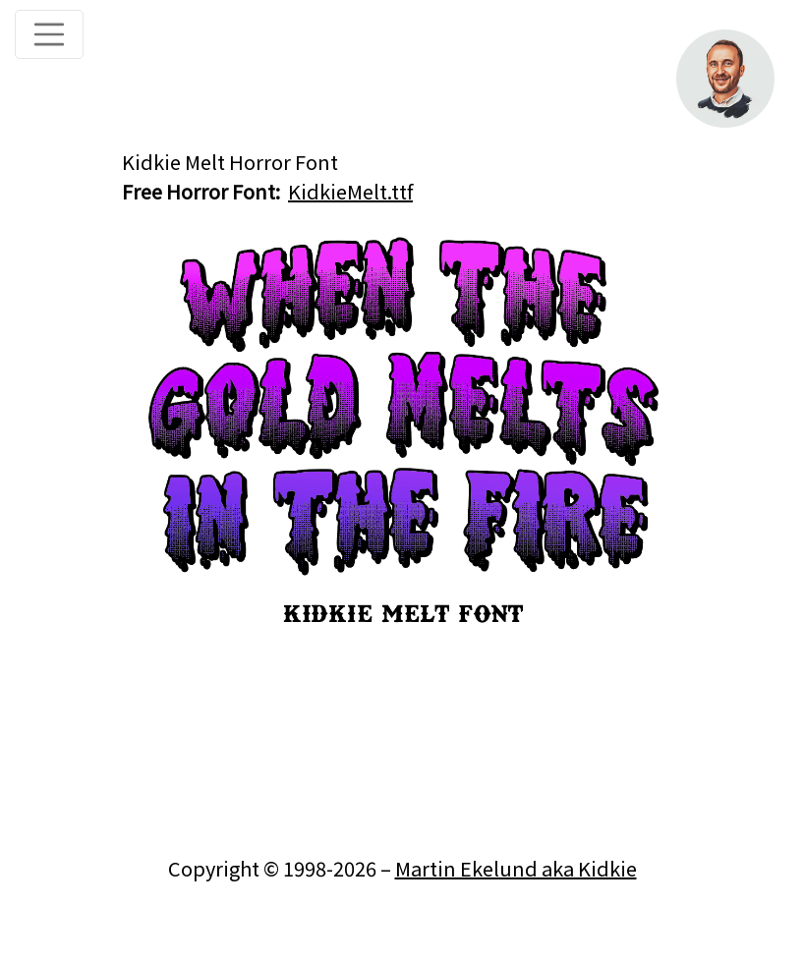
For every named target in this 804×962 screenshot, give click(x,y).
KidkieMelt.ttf (350, 191)
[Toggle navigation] (49, 34)
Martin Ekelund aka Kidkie (516, 868)
